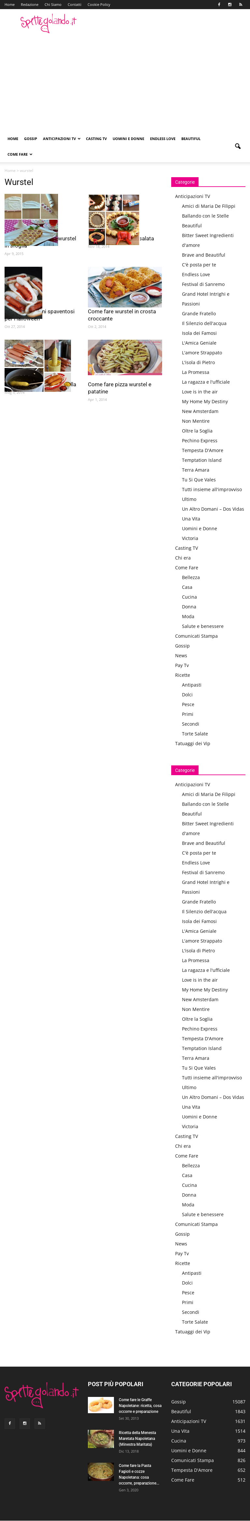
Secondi (190, 724)
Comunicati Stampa (196, 636)
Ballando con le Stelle (205, 216)
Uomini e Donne (128, 138)
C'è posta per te (199, 265)
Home (10, 4)
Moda (188, 616)
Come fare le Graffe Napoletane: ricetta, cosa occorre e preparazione (140, 1406)
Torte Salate (195, 734)
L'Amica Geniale (199, 343)
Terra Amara (195, 470)
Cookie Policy (99, 4)
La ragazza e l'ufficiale (206, 382)
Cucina (189, 597)
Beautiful (191, 138)
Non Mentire (196, 421)
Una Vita (191, 519)
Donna (189, 607)
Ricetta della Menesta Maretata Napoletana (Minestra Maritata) (137, 1438)
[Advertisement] (125, 82)
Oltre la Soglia (197, 431)
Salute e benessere (203, 626)
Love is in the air (200, 392)
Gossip (30, 138)
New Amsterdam (200, 411)
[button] (237, 146)
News (181, 655)
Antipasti (191, 685)
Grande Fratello (199, 313)
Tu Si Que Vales (199, 479)
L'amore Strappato (202, 352)
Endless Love (162, 138)
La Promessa (195, 372)
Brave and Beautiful (203, 255)
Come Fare (20, 154)
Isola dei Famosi (199, 333)
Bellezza (191, 577)
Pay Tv (182, 665)
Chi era (183, 558)
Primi (187, 714)
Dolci (187, 694)
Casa (187, 587)
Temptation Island (202, 460)
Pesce (188, 704)
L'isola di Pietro (198, 362)
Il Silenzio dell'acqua (204, 323)
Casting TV (96, 138)
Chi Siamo (53, 4)
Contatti (74, 4)
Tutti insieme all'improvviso (212, 489)
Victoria (190, 538)
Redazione (29, 4)
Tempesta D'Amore (202, 450)
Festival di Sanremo (203, 284)
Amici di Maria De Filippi (208, 206)
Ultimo (189, 499)
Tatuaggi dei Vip (192, 743)
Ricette (182, 675)
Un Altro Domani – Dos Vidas (213, 509)
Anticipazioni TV (62, 138)
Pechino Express (199, 440)
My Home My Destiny (205, 401)
